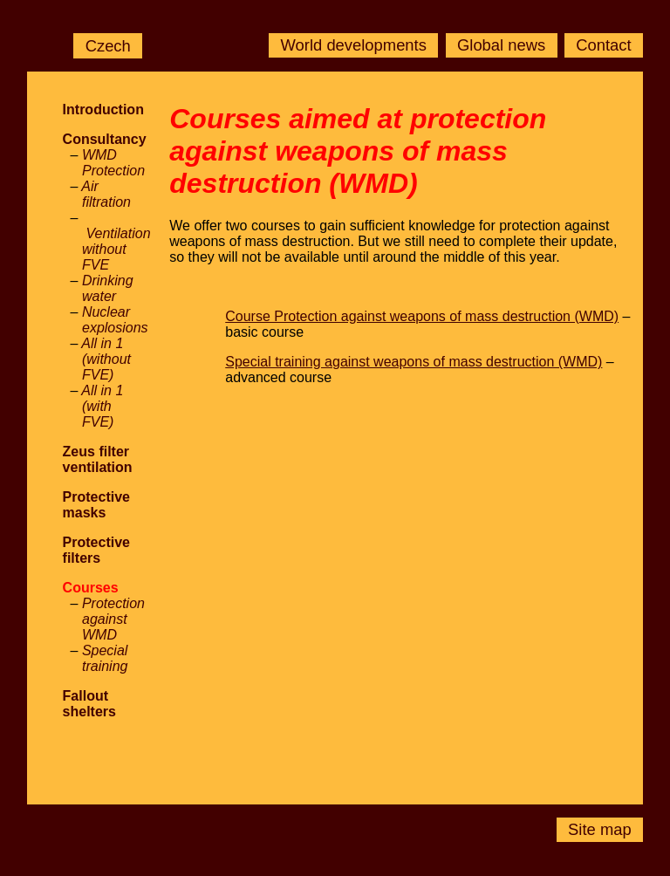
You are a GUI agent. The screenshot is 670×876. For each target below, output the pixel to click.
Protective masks (96, 504)
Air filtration (106, 194)
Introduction (103, 109)
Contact (603, 46)
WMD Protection (113, 162)
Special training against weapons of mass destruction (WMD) (413, 361)
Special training (105, 658)
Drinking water (107, 288)
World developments (354, 46)
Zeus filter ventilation (98, 459)
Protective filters (96, 550)
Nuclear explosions (115, 320)
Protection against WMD (113, 619)
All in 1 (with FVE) (102, 406)
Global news (501, 46)
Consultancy (105, 139)
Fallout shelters (89, 703)
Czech (108, 46)
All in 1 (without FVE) (106, 359)
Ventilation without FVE (116, 249)
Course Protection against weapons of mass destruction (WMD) (422, 316)
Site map (600, 830)
